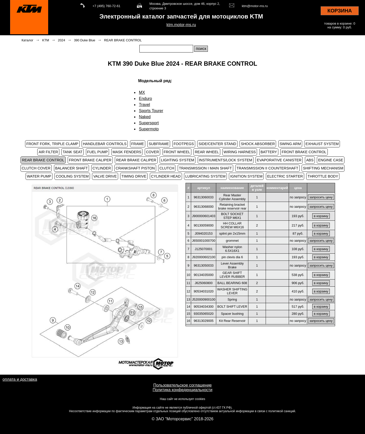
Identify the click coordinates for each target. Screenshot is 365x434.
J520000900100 (203, 299)
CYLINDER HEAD (166, 176)
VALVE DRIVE (105, 176)
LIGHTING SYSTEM (177, 160)
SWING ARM (290, 144)
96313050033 (203, 265)
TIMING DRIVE (133, 176)
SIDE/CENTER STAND (217, 144)
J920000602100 (203, 257)
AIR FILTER (48, 152)
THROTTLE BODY (322, 176)
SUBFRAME (159, 144)
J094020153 (203, 233)
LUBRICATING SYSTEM (205, 176)
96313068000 (203, 207)
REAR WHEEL (207, 152)
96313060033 (203, 197)
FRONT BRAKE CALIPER (90, 160)
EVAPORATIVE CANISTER (279, 160)
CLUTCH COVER (36, 168)
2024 (61, 40)
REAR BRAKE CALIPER (136, 160)
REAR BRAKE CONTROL (123, 40)
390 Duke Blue (84, 40)
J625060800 (203, 283)
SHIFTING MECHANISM (323, 168)
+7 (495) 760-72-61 (106, 6)
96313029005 (203, 321)
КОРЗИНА (339, 10)
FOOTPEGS (184, 144)
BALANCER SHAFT (71, 168)
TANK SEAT (72, 152)
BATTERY (269, 152)
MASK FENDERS (127, 152)
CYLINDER (102, 168)
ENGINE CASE (330, 160)
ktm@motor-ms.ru (255, 6)
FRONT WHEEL (177, 152)
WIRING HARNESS (240, 152)
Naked (145, 117)
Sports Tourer (151, 111)
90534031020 (203, 291)
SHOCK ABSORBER (258, 144)
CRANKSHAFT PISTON (135, 168)
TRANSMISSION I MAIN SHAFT (205, 168)
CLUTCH (166, 168)
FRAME (137, 144)
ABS (310, 160)
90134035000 (203, 275)
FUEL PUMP (97, 152)
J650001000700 (203, 240)
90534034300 (203, 306)
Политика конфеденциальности (182, 390)
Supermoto (149, 129)
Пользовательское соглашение (182, 385)
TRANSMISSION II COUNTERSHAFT (267, 168)
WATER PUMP (39, 176)
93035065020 (203, 314)
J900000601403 (203, 216)
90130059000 (203, 225)
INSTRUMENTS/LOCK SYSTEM (225, 160)
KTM (45, 40)
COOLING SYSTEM (72, 176)
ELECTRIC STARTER (285, 176)
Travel (144, 104)
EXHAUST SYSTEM (322, 144)
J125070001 (203, 249)
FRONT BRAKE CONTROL (304, 152)
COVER (152, 152)
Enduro (145, 98)
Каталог (27, 40)
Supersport (149, 123)
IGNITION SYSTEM (246, 176)
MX (142, 92)
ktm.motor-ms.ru (181, 25)
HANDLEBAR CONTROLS (104, 144)
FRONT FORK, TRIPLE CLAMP (52, 144)
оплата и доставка (20, 379)
